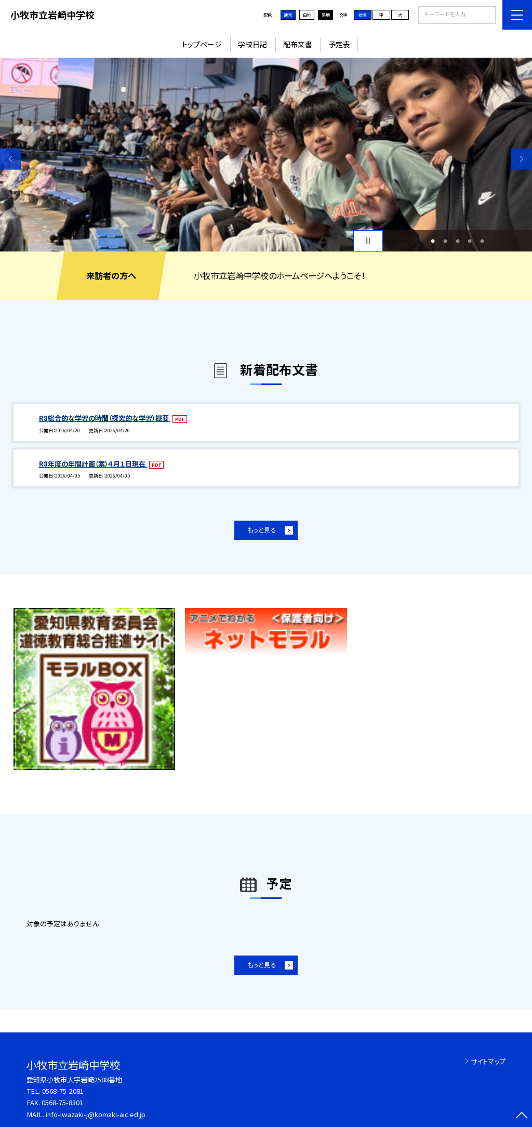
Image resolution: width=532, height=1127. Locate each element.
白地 (307, 14)
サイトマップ (488, 1061)
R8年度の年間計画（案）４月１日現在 (93, 464)
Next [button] (521, 158)
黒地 (326, 14)
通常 (288, 14)
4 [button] (470, 241)
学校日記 (252, 44)
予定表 (339, 44)
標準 (362, 14)
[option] (266, 154)
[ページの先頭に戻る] (521, 1116)
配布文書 (297, 44)
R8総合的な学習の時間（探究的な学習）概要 (104, 418)
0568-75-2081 (63, 1091)
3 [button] (458, 241)
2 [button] (445, 241)
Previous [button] (10, 158)
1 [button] (433, 241)
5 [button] (482, 241)
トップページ (202, 44)
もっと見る (261, 530)
